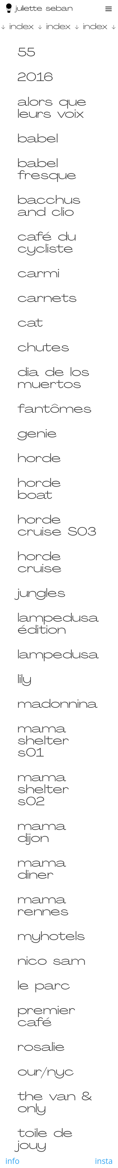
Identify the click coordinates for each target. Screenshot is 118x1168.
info (12, 1160)
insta (104, 1160)
